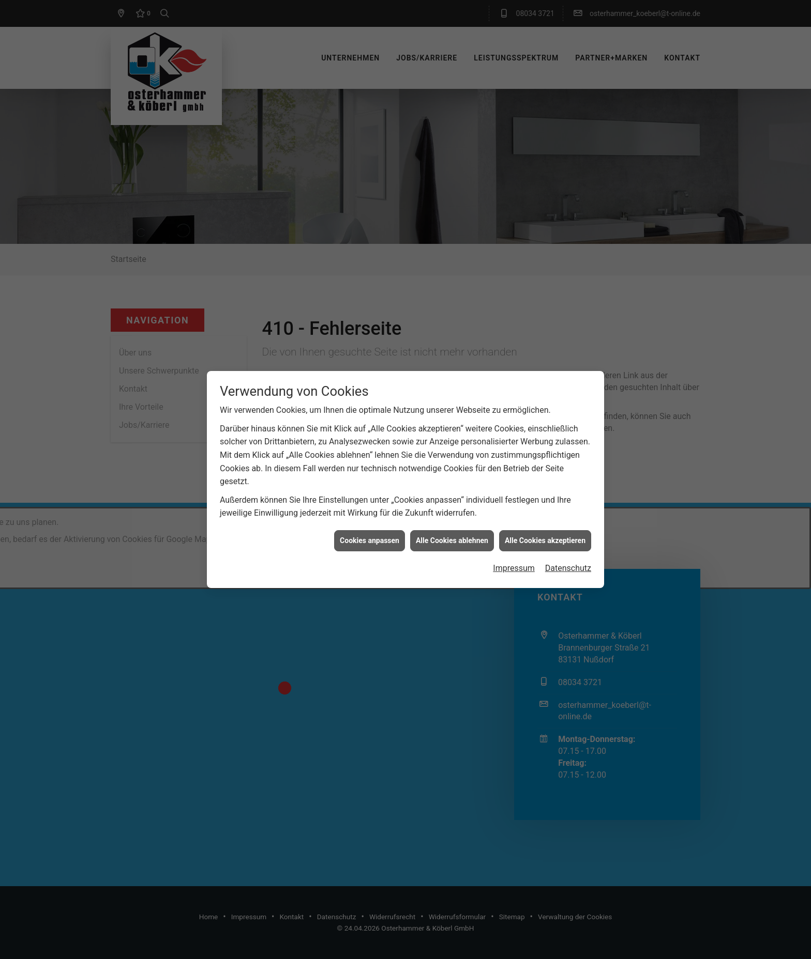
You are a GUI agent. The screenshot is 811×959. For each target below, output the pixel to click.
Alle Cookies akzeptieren (545, 518)
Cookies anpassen (369, 518)
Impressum (514, 546)
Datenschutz (568, 546)
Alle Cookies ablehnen (452, 518)
